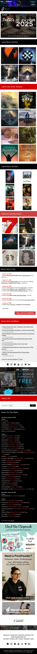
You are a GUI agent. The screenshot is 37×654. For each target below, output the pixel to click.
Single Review (23, 287)
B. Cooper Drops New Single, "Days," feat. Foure (14, 344)
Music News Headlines (10, 321)
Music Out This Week (9, 412)
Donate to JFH (14, 638)
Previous (2, 24)
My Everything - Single (11, 462)
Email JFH (21, 635)
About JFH (6, 635)
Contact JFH (13, 635)
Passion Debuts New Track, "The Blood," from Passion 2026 (17, 326)
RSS (21, 359)
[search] (14, 405)
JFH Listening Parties (13, 281)
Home (32, 638)
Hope (6, 431)
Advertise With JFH (20, 637)
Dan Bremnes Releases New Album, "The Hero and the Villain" (18, 330)
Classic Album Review (29, 300)
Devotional (12, 304)
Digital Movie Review (22, 290)
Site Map (27, 635)
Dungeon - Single (10, 482)
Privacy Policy (29, 651)
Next (34, 24)
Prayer (21, 638)
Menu (5, 9)
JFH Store (6, 638)
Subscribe (26, 638)
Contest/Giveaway (25, 275)
